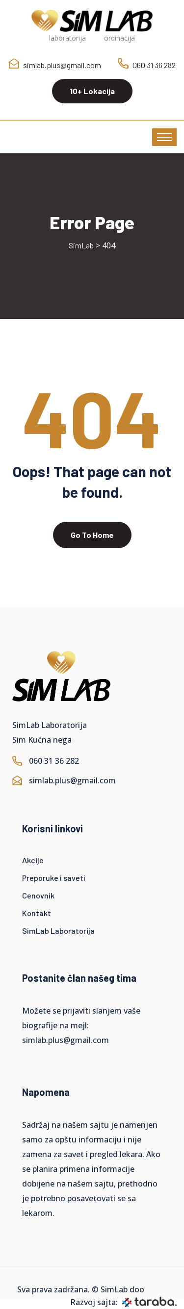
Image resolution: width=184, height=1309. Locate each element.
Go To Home (92, 534)
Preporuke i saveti (53, 877)
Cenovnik (38, 895)
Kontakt (36, 913)
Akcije (33, 860)
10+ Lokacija (92, 91)
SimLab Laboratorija (58, 930)
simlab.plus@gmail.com (62, 65)
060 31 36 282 (154, 65)
